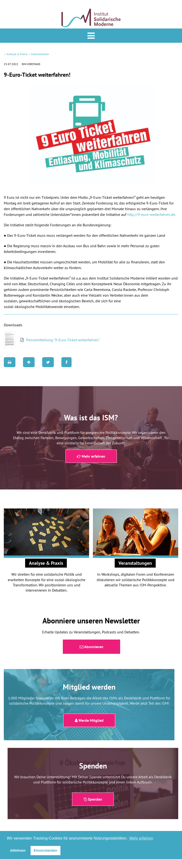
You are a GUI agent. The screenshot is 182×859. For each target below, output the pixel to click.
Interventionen (40, 54)
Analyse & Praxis (17, 54)
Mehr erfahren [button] (141, 838)
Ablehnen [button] (18, 850)
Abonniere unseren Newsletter (91, 620)
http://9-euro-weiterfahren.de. (151, 214)
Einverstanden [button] (45, 850)
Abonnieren (91, 646)
